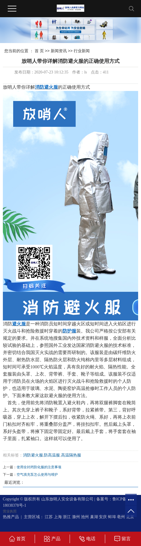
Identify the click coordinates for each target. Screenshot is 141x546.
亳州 (121, 517)
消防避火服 (33, 455)
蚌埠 (112, 517)
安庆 (103, 517)
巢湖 (94, 517)
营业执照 (10, 511)
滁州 (76, 517)
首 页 (39, 50)
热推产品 (11, 517)
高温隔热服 (71, 455)
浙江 (67, 517)
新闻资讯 (59, 50)
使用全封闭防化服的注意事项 (39, 467)
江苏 (49, 517)
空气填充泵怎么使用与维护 (37, 475)
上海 (58, 517)
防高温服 (52, 455)
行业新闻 (82, 50)
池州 (85, 517)
